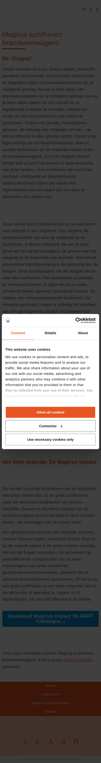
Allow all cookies (51, 412)
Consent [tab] (18, 333)
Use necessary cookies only (50, 439)
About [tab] (83, 333)
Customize (50, 426)
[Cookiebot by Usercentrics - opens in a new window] (75, 320)
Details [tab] (50, 333)
